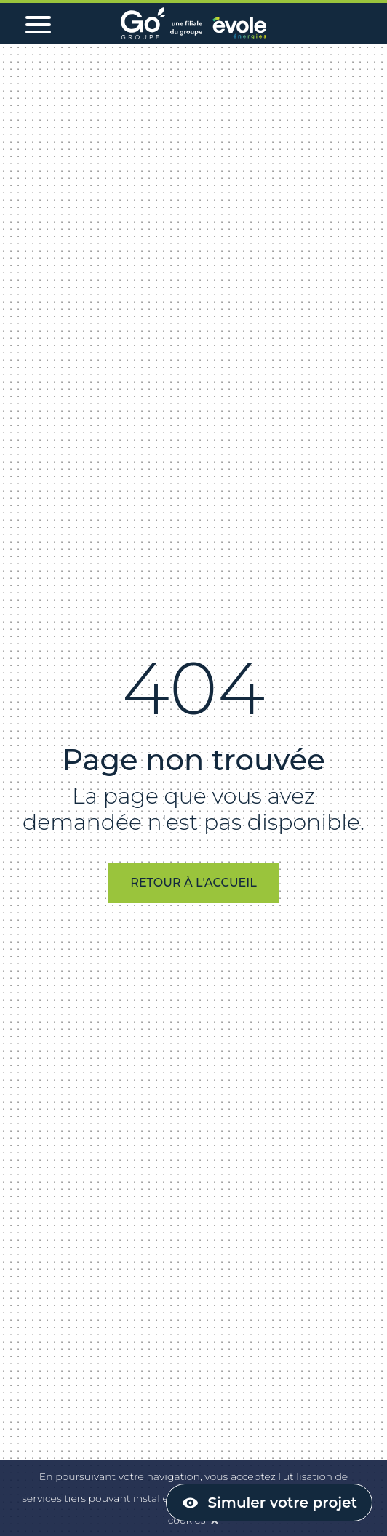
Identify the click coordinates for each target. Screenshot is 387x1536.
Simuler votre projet (283, 1502)
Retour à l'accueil (193, 882)
